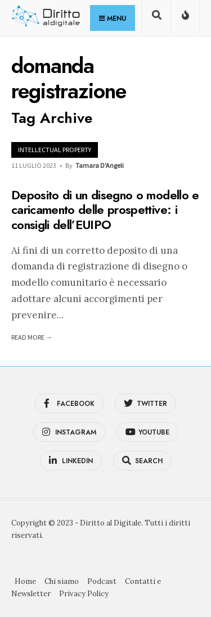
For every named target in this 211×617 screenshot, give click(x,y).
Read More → (31, 337)
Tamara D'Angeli (99, 165)
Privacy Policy (84, 593)
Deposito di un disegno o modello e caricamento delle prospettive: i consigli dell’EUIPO (105, 210)
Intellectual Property (54, 149)
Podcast (101, 581)
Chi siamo (61, 581)
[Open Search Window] (156, 18)
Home (25, 581)
